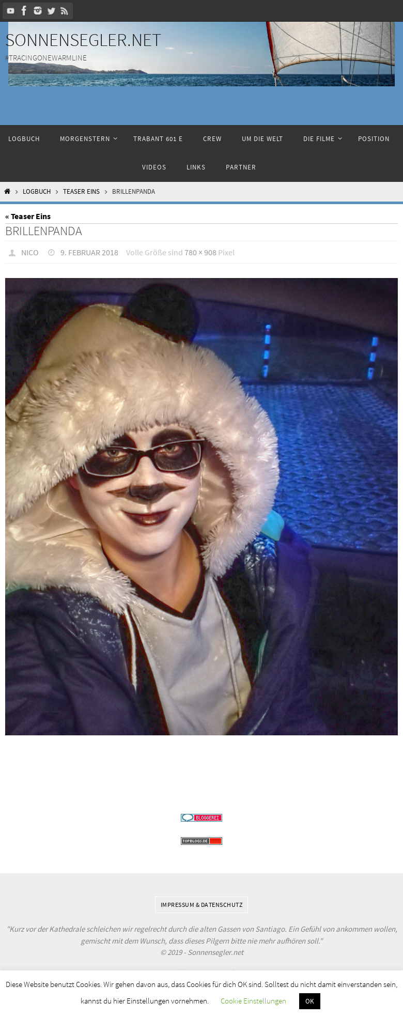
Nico (30, 252)
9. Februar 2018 (89, 252)
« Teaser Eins (28, 216)
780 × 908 (200, 252)
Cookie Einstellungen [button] (253, 1001)
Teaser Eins (81, 191)
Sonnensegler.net (83, 39)
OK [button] (309, 1001)
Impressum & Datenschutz (202, 904)
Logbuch (37, 191)
